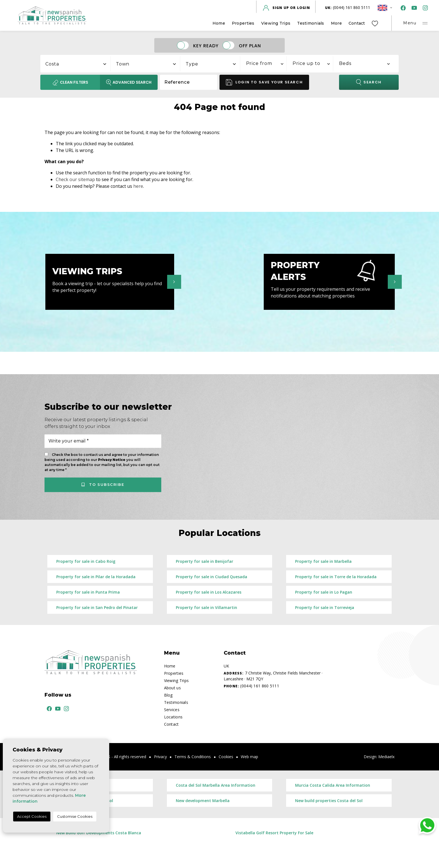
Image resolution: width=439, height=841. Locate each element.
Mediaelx (386, 756)
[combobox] (75, 63)
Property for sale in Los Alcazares (208, 592)
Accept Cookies (31, 816)
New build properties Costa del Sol (329, 800)
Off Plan (250, 45)
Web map (249, 756)
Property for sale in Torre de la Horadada (336, 576)
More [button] (336, 23)
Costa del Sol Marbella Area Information (215, 785)
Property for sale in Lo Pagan (323, 592)
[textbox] (78, 64)
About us (172, 687)
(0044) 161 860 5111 (347, 7)
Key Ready (206, 45)
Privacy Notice (112, 460)
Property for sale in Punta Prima (88, 592)
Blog (168, 695)
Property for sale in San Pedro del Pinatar (97, 607)
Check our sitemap (75, 179)
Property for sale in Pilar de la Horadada (96, 576)
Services (171, 709)
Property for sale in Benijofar (204, 561)
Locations (173, 717)
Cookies (226, 756)
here (138, 186)
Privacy (160, 756)
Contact (357, 23)
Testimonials (310, 23)
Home (219, 23)
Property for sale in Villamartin (206, 607)
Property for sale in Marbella (323, 561)
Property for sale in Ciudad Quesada (211, 576)
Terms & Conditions (192, 756)
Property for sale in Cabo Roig (85, 561)
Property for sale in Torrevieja (324, 607)
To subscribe (102, 484)
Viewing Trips (276, 23)
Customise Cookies (74, 816)
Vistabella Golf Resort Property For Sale (274, 832)
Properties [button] (243, 23)
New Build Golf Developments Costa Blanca (98, 832)
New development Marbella (203, 800)
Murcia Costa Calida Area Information (332, 785)
